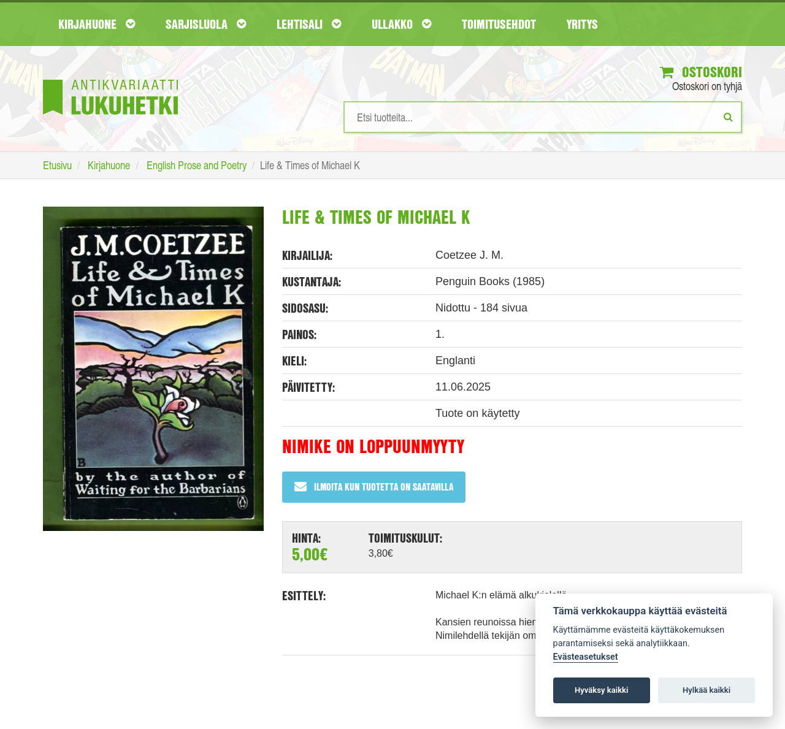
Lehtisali (309, 24)
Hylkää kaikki (706, 690)
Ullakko (401, 24)
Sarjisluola (206, 24)
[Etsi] (728, 116)
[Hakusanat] (542, 117)
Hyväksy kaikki (601, 690)
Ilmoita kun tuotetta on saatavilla (373, 486)
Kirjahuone (96, 24)
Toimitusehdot (499, 24)
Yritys (582, 24)
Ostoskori (701, 71)
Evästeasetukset (585, 657)
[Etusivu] (110, 79)
